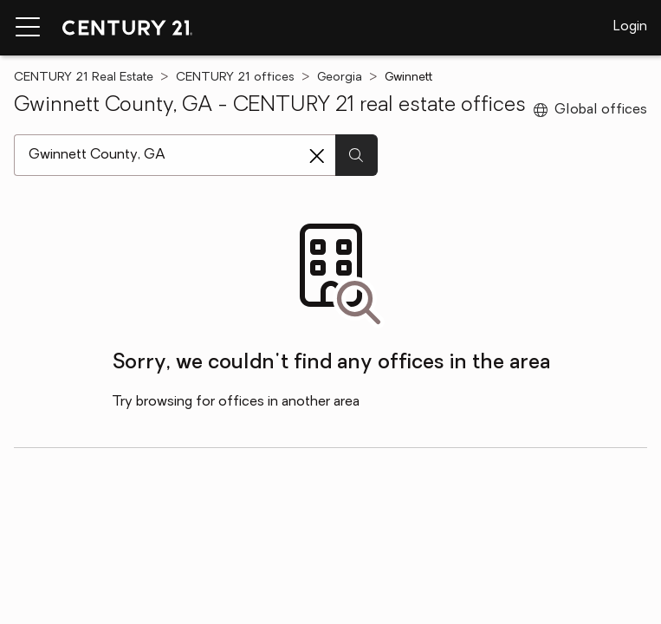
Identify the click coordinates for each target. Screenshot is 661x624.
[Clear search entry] (317, 156)
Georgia (339, 77)
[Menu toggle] (28, 28)
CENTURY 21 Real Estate (83, 77)
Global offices (590, 110)
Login (630, 27)
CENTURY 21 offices (235, 77)
